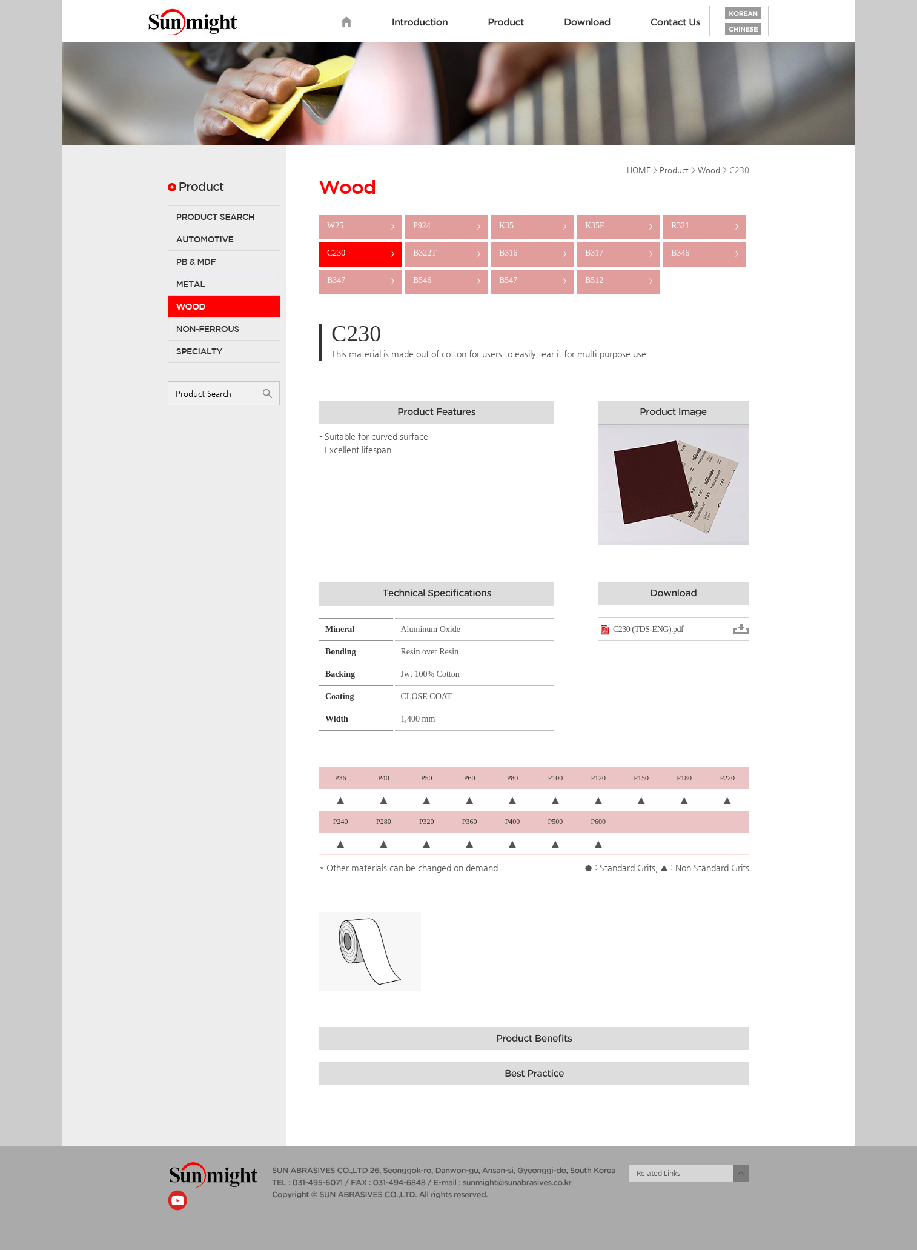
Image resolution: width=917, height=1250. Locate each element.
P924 (446, 225)
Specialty (224, 351)
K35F (618, 225)
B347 (360, 280)
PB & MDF (224, 262)
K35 (532, 225)
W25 (360, 225)
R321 (704, 225)
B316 (532, 253)
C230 (360, 253)
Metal (224, 284)
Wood (224, 306)
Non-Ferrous (224, 329)
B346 (704, 253)
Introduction (420, 22)
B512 (618, 280)
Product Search (224, 217)
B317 (618, 253)
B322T (446, 253)
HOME (639, 170)
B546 (446, 280)
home (346, 22)
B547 (532, 280)
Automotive (224, 239)
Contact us (676, 22)
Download (587, 22)
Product (506, 22)
